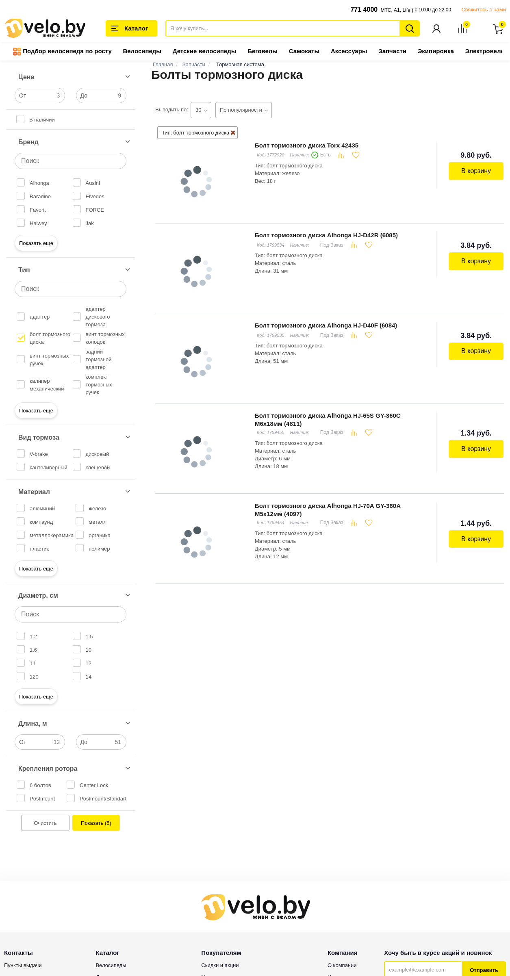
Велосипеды (142, 51)
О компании (342, 966)
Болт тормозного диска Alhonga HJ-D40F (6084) (325, 324)
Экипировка (436, 51)
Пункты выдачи (23, 966)
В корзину (476, 171)
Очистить (45, 824)
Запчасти (392, 51)
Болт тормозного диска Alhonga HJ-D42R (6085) (325, 235)
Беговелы (262, 51)
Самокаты (304, 51)
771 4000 (364, 9)
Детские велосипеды (205, 51)
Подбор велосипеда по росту (62, 52)
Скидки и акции (220, 966)
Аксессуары (349, 51)
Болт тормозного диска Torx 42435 (306, 145)
